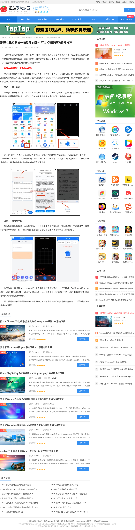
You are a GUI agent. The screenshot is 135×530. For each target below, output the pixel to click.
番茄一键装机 (127, 18)
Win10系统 (42, 19)
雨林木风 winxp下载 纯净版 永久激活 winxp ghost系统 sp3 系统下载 (32, 321)
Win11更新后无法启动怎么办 (13, 512)
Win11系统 (25, 19)
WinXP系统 (76, 19)
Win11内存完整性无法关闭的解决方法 (16, 485)
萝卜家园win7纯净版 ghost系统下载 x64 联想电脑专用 (26, 347)
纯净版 (98, 2)
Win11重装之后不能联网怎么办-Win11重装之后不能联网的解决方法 (28, 503)
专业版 (118, 2)
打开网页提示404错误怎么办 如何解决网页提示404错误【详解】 (114, 277)
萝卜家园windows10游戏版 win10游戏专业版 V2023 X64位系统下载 (32, 425)
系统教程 (16, 38)
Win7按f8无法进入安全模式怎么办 (64, 498)
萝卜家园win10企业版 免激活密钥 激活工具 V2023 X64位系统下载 (32, 399)
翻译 (57, 55)
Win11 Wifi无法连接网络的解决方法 (65, 485)
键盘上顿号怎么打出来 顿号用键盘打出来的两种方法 (114, 283)
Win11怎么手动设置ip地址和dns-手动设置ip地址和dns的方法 (25, 507)
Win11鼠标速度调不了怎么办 (62, 507)
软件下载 (93, 19)
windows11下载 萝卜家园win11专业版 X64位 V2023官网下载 (29, 451)
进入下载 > (82, 339)
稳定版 (104, 2)
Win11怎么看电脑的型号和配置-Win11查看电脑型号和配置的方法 (76, 494)
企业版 (124, 2)
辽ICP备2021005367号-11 (36, 521)
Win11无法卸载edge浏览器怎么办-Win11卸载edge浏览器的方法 (75, 512)
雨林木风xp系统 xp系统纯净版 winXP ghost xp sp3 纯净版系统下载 (32, 373)
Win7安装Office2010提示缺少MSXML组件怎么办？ (21, 489)
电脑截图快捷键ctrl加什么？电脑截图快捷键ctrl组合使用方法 (114, 288)
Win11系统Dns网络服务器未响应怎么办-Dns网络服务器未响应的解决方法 (79, 503)
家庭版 (131, 2)
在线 (81, 55)
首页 (9, 19)
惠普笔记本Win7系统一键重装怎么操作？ (18, 498)
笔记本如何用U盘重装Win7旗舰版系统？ (17, 494)
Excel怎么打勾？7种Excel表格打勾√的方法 (113, 300)
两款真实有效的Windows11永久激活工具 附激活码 (115, 294)
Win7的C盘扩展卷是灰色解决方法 (64, 489)
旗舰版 (111, 2)
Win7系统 (59, 19)
